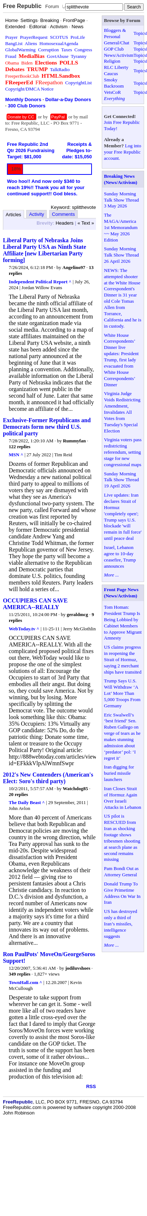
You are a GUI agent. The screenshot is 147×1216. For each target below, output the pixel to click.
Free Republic (22, 6)
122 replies (19, 446)
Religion (112, 61)
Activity (36, 214)
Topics (140, 33)
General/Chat (116, 42)
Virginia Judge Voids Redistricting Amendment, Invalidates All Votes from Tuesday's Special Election (122, 412)
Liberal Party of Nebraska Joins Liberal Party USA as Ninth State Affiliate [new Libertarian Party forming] (44, 250)
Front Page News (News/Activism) (121, 592)
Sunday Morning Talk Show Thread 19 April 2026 (121, 480)
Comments (63, 214)
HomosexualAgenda (58, 43)
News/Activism (119, 55)
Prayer (11, 37)
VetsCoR (112, 92)
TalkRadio (60, 69)
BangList (14, 43)
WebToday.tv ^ (24, 628)
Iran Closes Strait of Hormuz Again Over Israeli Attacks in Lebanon (122, 798)
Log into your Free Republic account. (122, 152)
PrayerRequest (34, 37)
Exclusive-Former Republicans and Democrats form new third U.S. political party (47, 426)
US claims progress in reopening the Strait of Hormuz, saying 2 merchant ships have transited (123, 659)
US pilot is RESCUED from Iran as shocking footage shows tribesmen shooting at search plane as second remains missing (122, 837)
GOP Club (114, 49)
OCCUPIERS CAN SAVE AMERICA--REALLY (35, 603)
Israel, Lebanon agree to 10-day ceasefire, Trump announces (120, 557)
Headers (64, 223)
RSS (91, 1086)
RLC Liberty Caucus (116, 70)
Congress (83, 49)
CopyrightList (78, 82)
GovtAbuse (58, 56)
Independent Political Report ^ (40, 281)
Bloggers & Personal (115, 33)
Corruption (48, 49)
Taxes (66, 49)
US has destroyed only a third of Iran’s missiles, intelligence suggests (120, 924)
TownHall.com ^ (25, 982)
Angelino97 (73, 267)
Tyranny (78, 56)
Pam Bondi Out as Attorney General (121, 871)
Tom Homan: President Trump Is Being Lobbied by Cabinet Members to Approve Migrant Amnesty (123, 622)
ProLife (77, 37)
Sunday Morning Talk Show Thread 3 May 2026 (121, 200)
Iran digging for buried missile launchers (119, 773)
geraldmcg (77, 614)
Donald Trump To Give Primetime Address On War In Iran (122, 893)
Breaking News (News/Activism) (120, 179)
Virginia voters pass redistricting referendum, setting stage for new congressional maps (123, 452)
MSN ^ (16, 454)
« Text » (85, 223)
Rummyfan (74, 440)
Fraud (10, 56)
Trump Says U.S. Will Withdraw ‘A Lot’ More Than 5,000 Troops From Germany (122, 693)
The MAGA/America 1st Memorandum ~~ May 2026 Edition (121, 227)
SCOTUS (59, 37)
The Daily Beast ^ (27, 802)
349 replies (19, 974)
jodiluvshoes (77, 968)
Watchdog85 (75, 788)
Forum (52, 6)
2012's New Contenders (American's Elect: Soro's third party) (48, 777)
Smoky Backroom (114, 83)
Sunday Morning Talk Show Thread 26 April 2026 (121, 255)
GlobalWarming (20, 49)
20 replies (18, 794)
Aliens (31, 43)
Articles (14, 214)
